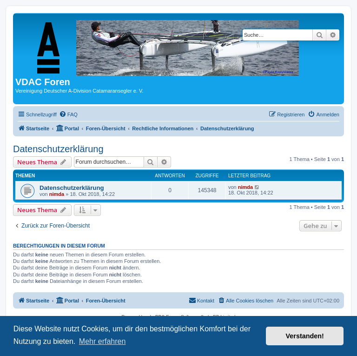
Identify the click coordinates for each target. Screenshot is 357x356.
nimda (56, 194)
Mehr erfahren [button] (102, 341)
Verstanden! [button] (305, 336)
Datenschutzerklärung (58, 149)
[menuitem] (68, 114)
